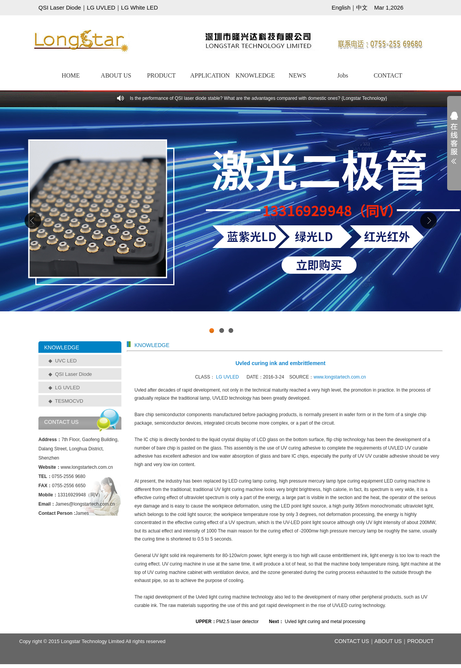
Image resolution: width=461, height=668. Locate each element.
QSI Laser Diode (59, 7)
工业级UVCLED (230, 222)
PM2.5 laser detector (237, 621)
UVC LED (65, 361)
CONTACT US (352, 641)
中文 (362, 7)
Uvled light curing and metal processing (324, 621)
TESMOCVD (69, 401)
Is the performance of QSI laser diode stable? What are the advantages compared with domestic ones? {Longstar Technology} (258, 98)
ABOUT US (116, 75)
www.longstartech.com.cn (339, 377)
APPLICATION (209, 75)
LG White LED (139, 7)
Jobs (342, 75)
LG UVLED (101, 7)
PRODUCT (161, 75)
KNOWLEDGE (255, 75)
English (341, 7)
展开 (454, 143)
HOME (70, 75)
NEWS (297, 75)
